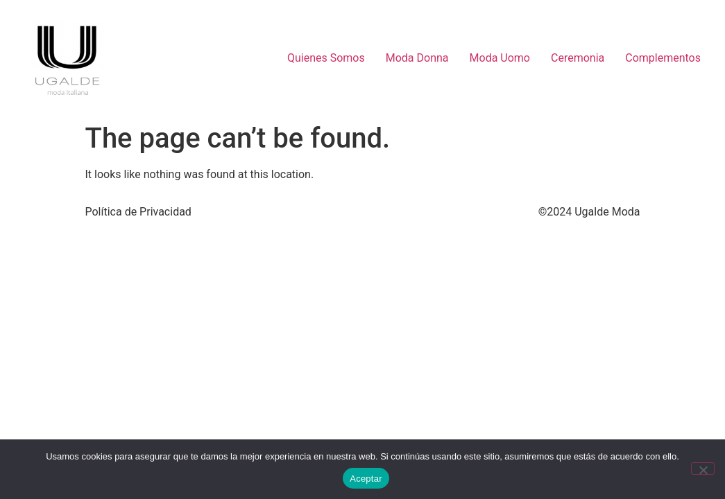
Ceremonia (577, 57)
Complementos (663, 57)
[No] (703, 468)
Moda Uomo (500, 57)
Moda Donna (417, 57)
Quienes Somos (326, 57)
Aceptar (366, 478)
